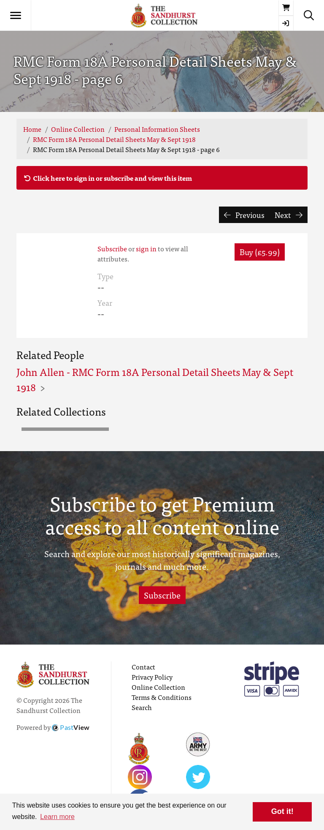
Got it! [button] (282, 811)
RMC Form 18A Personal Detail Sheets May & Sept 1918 (114, 138)
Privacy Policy (152, 676)
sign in (146, 248)
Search (142, 707)
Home (32, 128)
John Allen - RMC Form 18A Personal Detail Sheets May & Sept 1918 (154, 379)
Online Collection (78, 128)
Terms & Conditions (162, 696)
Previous (244, 215)
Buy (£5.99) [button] (260, 251)
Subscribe (112, 248)
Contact (143, 666)
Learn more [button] (57, 816)
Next (288, 215)
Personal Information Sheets (157, 128)
